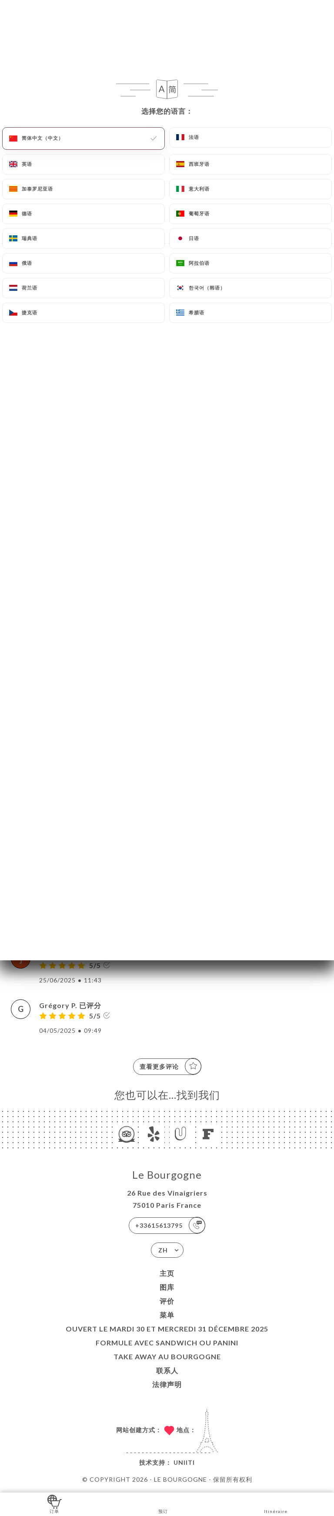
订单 (55, 1503)
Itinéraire (275, 1503)
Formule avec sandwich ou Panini (167, 1342)
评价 (167, 1301)
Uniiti (184, 1462)
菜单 (167, 1315)
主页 (167, 1273)
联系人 (167, 1370)
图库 (167, 1287)
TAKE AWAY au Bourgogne (167, 1356)
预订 (163, 1503)
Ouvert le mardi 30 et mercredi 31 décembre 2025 (167, 1329)
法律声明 (167, 1384)
